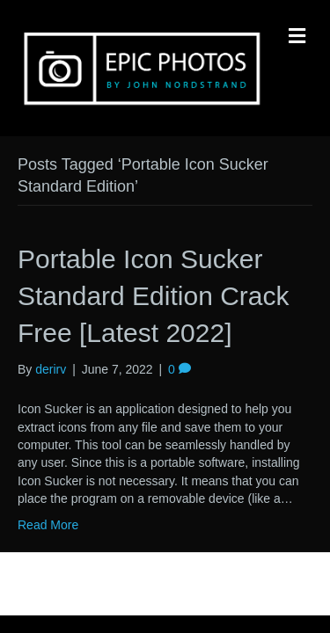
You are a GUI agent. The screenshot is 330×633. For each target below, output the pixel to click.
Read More (48, 525)
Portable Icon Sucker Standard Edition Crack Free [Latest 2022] (154, 295)
